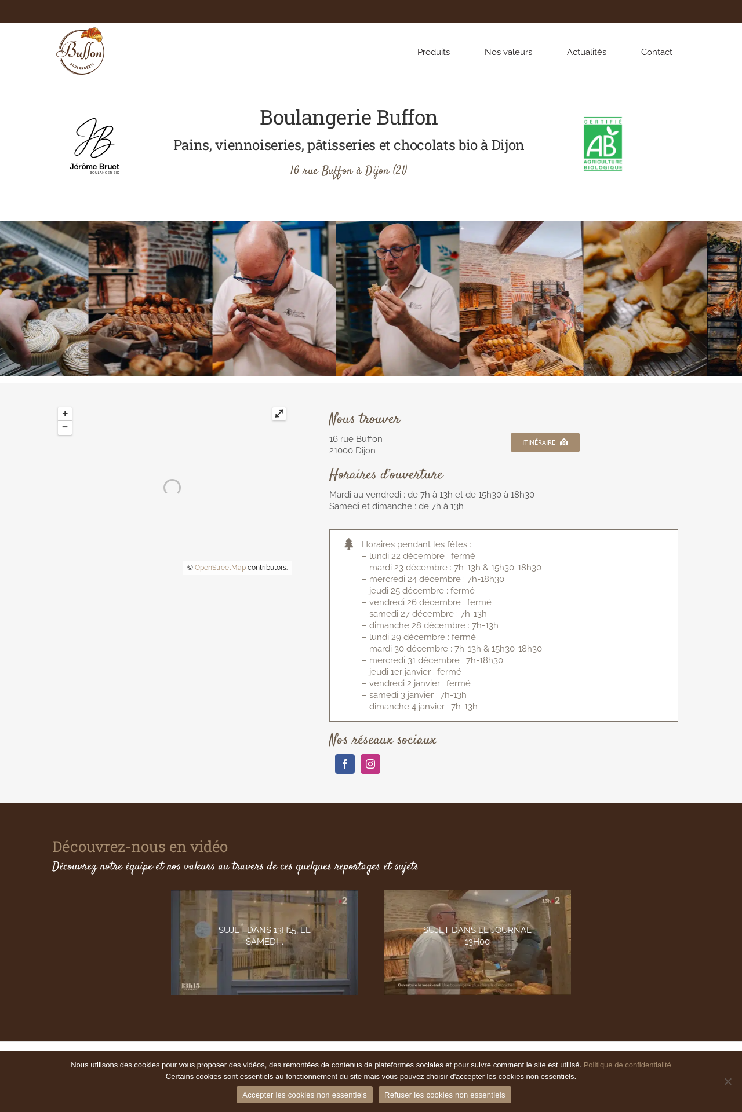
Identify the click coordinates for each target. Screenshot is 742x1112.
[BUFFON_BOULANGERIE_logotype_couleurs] (81, 27)
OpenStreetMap (220, 568)
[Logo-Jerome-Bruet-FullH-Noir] (94, 120)
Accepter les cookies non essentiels (304, 1095)
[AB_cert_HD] (603, 120)
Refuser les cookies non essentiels (444, 1095)
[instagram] (370, 764)
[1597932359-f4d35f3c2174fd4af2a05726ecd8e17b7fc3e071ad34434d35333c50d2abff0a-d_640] (264, 942)
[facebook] (345, 764)
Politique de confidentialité (627, 1064)
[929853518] (477, 942)
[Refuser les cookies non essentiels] (727, 1081)
